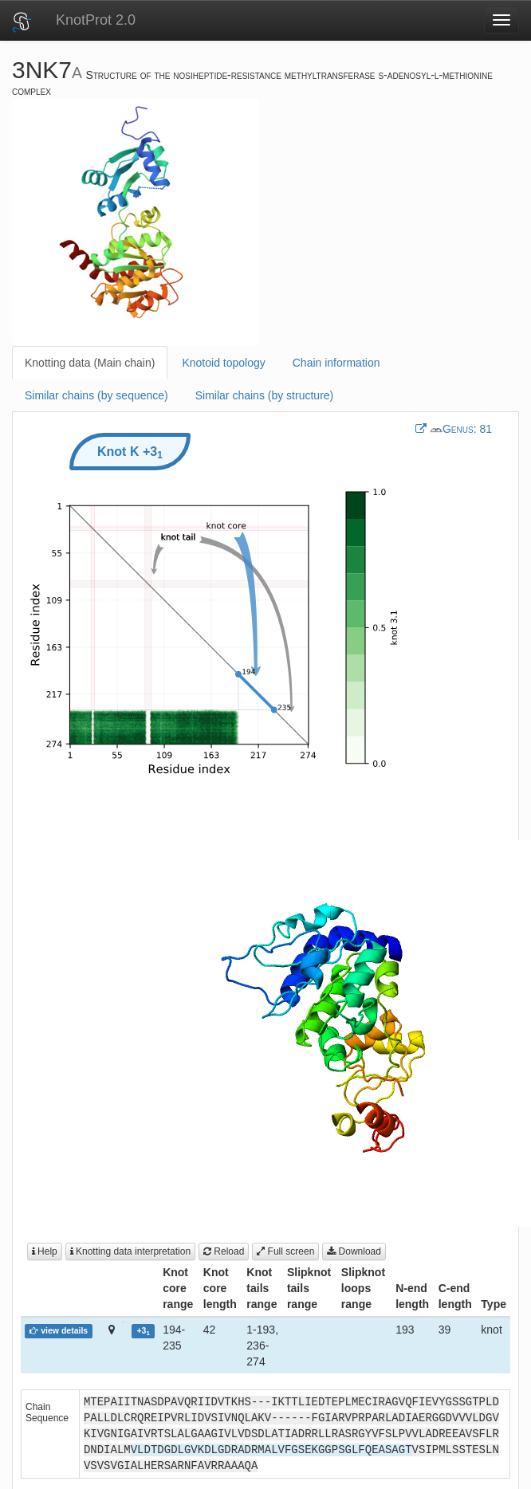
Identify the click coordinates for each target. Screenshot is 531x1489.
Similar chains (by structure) (264, 395)
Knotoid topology (223, 362)
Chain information (336, 362)
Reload (223, 1251)
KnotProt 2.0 (96, 20)
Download (354, 1251)
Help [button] (44, 1251)
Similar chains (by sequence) (96, 395)
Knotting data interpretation (130, 1251)
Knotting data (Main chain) (90, 362)
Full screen (285, 1251)
